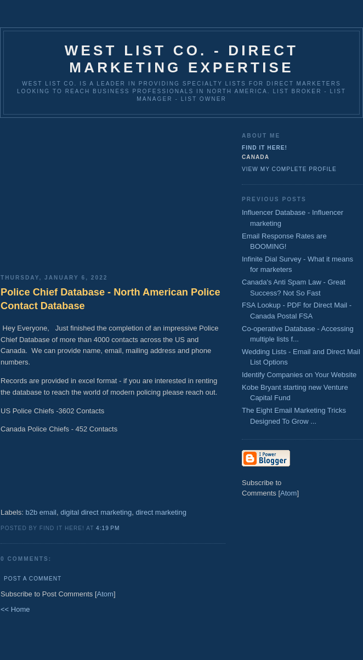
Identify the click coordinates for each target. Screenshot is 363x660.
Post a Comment (32, 579)
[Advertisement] (113, 191)
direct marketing (160, 512)
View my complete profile (289, 169)
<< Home (15, 609)
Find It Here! (264, 148)
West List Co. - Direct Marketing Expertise (181, 59)
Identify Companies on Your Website (299, 375)
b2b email (41, 512)
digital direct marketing (96, 512)
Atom (105, 594)
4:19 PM (108, 528)
